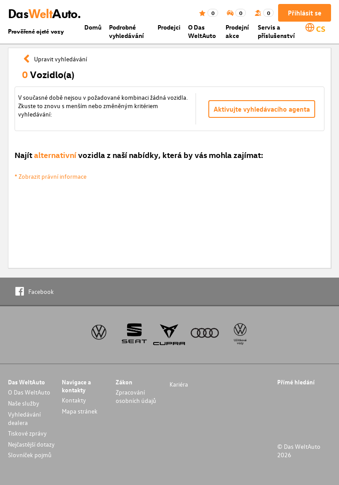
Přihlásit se (304, 12)
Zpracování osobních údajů (136, 396)
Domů (93, 27)
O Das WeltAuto (202, 31)
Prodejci (169, 27)
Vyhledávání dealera (24, 418)
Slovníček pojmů (30, 455)
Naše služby (23, 403)
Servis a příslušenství (276, 31)
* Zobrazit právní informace (51, 176)
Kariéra (179, 384)
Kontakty (74, 400)
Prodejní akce (237, 31)
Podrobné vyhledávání (126, 31)
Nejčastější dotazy (31, 444)
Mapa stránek (80, 411)
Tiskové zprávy (27, 433)
